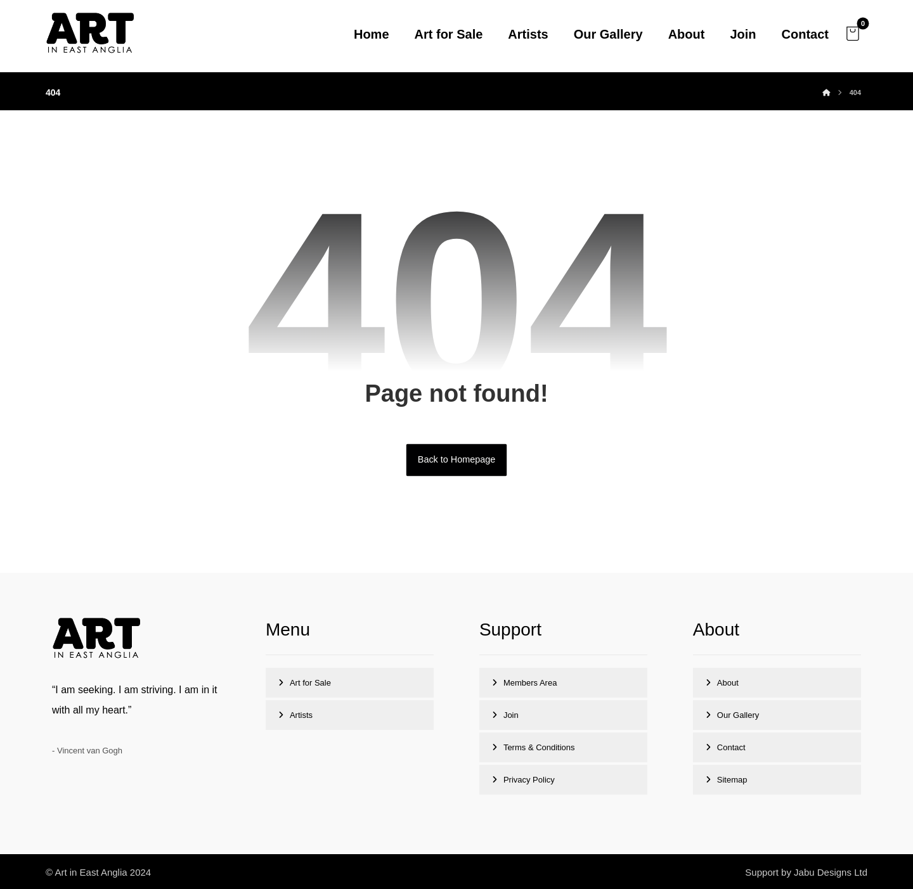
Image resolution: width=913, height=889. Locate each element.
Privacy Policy (529, 779)
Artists (301, 715)
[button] (852, 33)
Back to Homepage (456, 459)
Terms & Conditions (539, 747)
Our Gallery (738, 715)
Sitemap (732, 779)
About (728, 683)
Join (511, 715)
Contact (731, 747)
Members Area (530, 683)
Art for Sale (310, 683)
